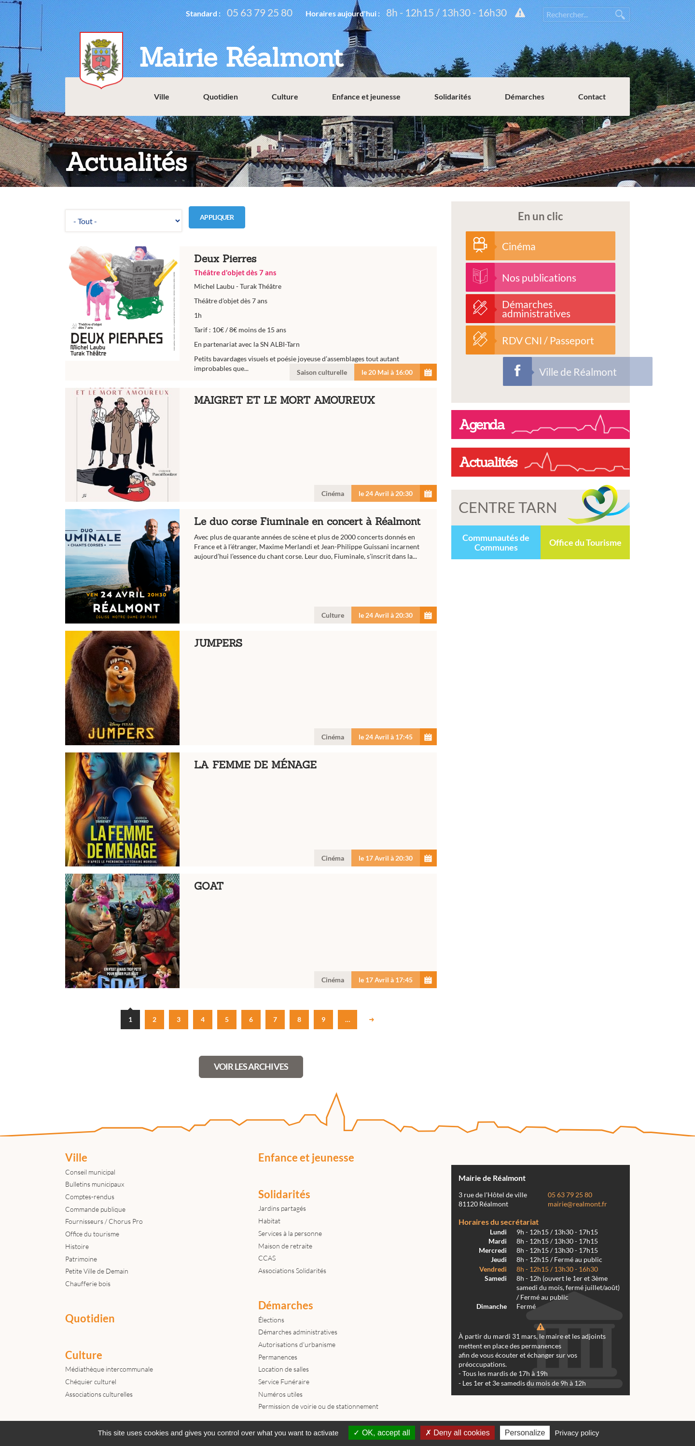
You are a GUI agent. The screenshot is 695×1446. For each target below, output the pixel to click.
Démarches (524, 96)
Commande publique (95, 1209)
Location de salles (283, 1369)
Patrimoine (81, 1259)
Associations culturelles (99, 1394)
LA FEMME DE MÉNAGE (251, 809)
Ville (161, 96)
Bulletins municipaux (94, 1184)
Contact (592, 96)
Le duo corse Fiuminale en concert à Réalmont (251, 566)
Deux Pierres (251, 313)
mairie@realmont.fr (577, 1204)
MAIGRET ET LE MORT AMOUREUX (251, 445)
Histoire (77, 1246)
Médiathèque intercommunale (109, 1369)
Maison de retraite (285, 1246)
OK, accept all (381, 1433)
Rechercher (620, 14)
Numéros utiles (280, 1394)
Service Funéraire (283, 1381)
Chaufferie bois (88, 1283)
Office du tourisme (92, 1234)
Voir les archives (251, 1066)
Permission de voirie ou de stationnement (318, 1406)
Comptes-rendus (89, 1196)
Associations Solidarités (292, 1270)
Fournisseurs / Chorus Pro (104, 1221)
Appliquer (217, 217)
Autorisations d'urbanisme (296, 1344)
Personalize (525, 1433)
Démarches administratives (297, 1332)
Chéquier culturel (90, 1381)
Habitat (269, 1221)
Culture (285, 96)
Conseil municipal (90, 1172)
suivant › (371, 1019)
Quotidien (220, 96)
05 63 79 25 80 (259, 12)
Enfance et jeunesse (366, 96)
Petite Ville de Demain (96, 1271)
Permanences (277, 1357)
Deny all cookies (457, 1433)
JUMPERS (251, 688)
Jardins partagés (282, 1208)
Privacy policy (577, 1433)
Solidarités (452, 96)
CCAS (267, 1258)
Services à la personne (290, 1233)
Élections (271, 1320)
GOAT (251, 931)
